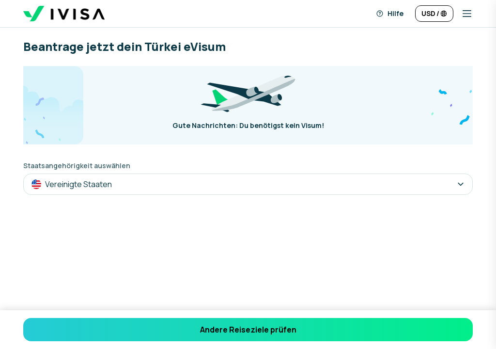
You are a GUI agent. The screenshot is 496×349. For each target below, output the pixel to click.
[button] (463, 13)
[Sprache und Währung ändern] (434, 13)
